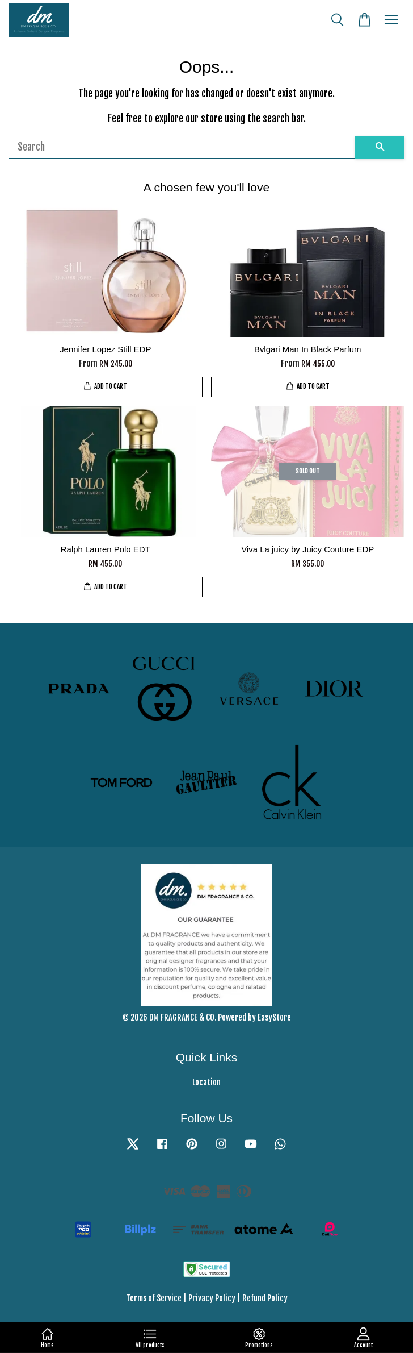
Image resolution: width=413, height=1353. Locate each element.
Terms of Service (154, 1298)
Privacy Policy (211, 1298)
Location (206, 1082)
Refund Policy (265, 1298)
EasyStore (274, 1017)
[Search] (182, 147)
